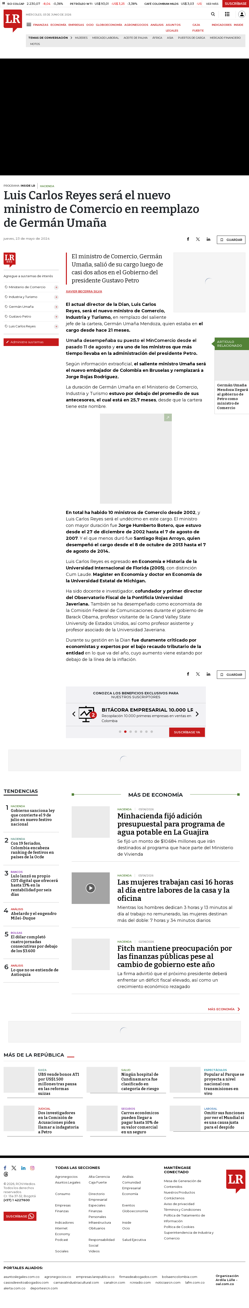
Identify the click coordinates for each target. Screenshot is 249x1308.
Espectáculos (215, 1070)
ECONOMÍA (58, 25)
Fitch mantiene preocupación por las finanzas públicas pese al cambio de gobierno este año (174, 956)
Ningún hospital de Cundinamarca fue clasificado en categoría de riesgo (140, 1081)
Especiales (97, 1205)
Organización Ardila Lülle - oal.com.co (227, 1280)
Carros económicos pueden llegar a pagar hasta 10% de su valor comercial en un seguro (140, 1122)
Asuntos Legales (67, 1182)
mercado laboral (105, 37)
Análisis (17, 909)
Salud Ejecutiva (134, 1240)
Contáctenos (174, 1198)
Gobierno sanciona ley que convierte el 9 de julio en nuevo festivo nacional (33, 817)
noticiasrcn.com (168, 1282)
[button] (72, 714)
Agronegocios (66, 1176)
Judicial (44, 1108)
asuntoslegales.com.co (22, 1277)
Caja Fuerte (98, 1182)
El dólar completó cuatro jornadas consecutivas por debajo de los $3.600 (34, 944)
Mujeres (81, 37)
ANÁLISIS (157, 25)
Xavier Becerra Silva (84, 291)
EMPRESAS (76, 25)
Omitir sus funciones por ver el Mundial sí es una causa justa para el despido (224, 1120)
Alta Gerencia (99, 1176)
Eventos (128, 1205)
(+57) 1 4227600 (17, 1200)
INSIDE (238, 25)
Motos (35, 44)
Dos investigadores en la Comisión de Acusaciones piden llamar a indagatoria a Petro (58, 1122)
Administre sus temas (24, 342)
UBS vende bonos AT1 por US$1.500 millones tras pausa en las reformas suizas (58, 1084)
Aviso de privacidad (179, 1204)
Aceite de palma (136, 37)
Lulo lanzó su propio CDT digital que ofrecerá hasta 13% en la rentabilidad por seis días (34, 885)
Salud (126, 1070)
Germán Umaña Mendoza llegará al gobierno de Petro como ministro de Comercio (232, 396)
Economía (130, 1194)
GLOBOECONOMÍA (109, 25)
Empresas (62, 1205)
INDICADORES (222, 25)
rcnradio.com (140, 1282)
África (157, 37)
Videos (94, 1251)
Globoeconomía (135, 1211)
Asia (170, 37)
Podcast (61, 1240)
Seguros (128, 1108)
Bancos (17, 872)
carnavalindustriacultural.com (76, 1282)
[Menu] (29, 24)
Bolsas (16, 933)
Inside (126, 1222)
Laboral (210, 1108)
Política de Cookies (179, 1227)
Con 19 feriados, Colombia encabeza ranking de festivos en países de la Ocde (32, 850)
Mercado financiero (225, 37)
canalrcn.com (114, 1282)
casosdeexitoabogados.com (26, 1282)
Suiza (42, 1070)
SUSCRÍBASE (236, 3)
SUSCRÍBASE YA (187, 732)
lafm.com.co (195, 1282)
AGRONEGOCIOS (136, 25)
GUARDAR (231, 240)
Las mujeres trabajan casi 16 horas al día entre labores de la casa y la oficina (175, 890)
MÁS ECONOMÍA (221, 1009)
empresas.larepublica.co (95, 1277)
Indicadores (64, 1222)
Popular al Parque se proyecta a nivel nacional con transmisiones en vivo (224, 1084)
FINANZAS (40, 25)
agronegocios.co (57, 1277)
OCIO (90, 25)
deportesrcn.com (44, 1288)
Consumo (62, 1194)
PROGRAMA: (19, 185)
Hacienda (18, 806)
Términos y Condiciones (182, 1209)
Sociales (61, 1251)
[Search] (213, 14)
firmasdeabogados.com (138, 1277)
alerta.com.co (14, 1288)
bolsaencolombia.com (179, 1277)
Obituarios (97, 1228)
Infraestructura (100, 1222)
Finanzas (62, 1211)
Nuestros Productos (179, 1192)
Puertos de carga (191, 37)
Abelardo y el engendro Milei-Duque (34, 915)
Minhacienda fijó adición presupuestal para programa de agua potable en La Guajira (171, 824)
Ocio (126, 1228)
